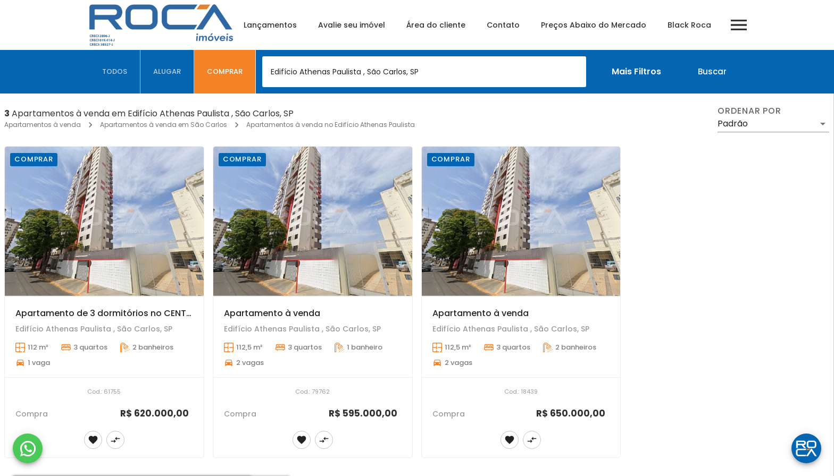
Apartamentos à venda (42, 124)
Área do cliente (435, 25)
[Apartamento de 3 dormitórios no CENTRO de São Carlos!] (104, 221)
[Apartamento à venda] (312, 221)
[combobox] (424, 71)
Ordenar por (749, 111)
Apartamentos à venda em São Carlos (163, 124)
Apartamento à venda (272, 313)
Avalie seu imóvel (351, 25)
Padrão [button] (733, 123)
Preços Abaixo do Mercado (593, 25)
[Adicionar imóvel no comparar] (115, 440)
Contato (503, 25)
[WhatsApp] (28, 448)
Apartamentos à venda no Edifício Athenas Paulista (330, 124)
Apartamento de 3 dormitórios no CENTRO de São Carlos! (139, 313)
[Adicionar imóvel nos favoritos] (93, 440)
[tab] (114, 72)
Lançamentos (270, 25)
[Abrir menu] (739, 25)
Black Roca (689, 25)
